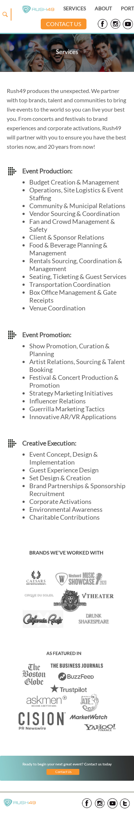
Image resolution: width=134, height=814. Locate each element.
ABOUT (103, 8)
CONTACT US (63, 23)
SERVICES (74, 8)
